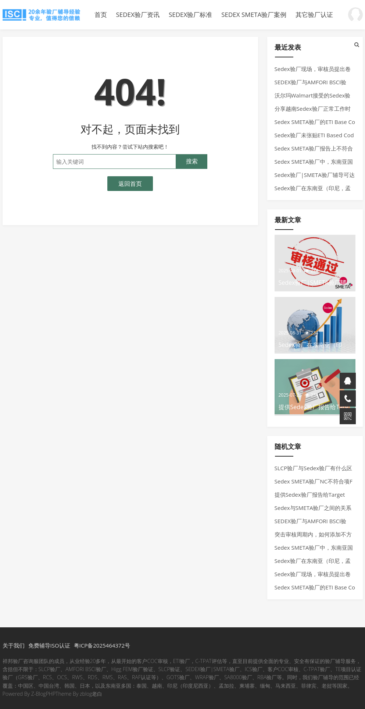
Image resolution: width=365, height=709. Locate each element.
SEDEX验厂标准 (190, 14)
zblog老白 (91, 693)
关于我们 (14, 645)
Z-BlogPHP (43, 693)
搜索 (192, 161)
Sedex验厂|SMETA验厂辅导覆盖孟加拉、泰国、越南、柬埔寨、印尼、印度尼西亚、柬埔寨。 (43, 14)
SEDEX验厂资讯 (138, 14)
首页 (100, 14)
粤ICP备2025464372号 (102, 645)
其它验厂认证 (314, 14)
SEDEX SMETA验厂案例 (253, 14)
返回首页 (130, 184)
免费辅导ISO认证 (49, 645)
